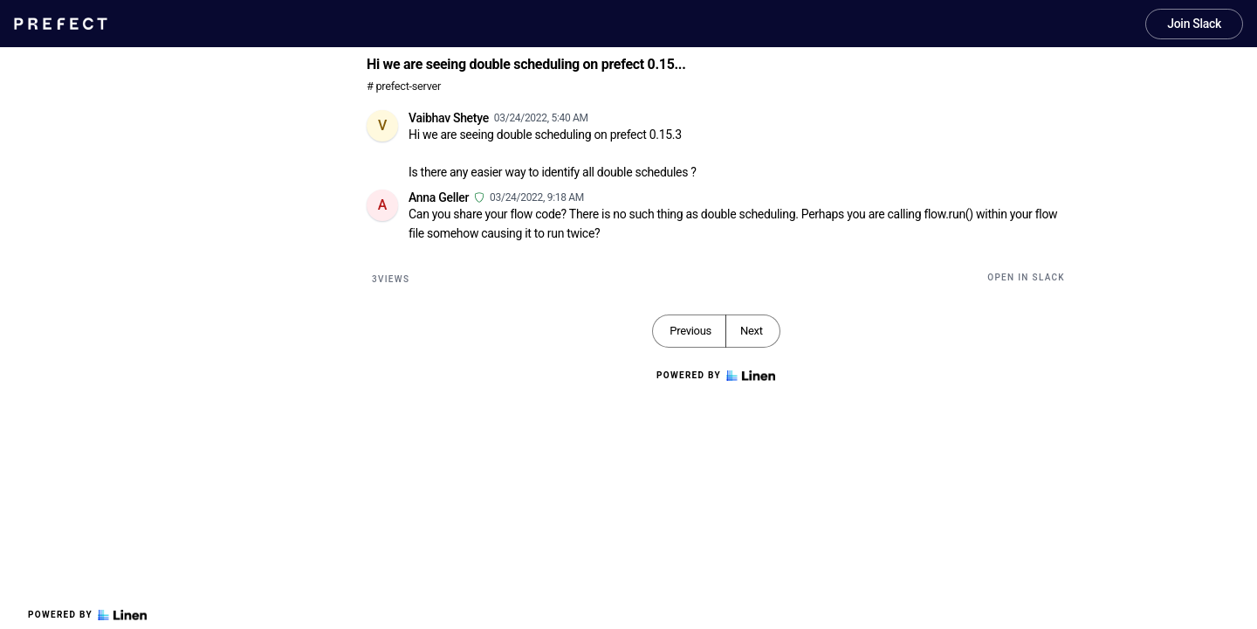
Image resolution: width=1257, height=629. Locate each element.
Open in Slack (1026, 277)
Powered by (87, 615)
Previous (690, 330)
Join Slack (1194, 24)
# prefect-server (404, 86)
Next (751, 330)
